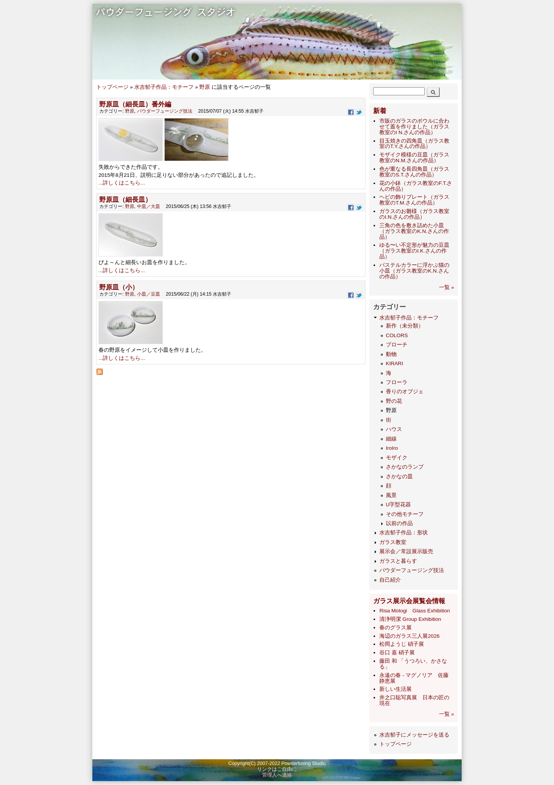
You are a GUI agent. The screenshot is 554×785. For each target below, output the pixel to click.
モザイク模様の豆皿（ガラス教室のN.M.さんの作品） (414, 157)
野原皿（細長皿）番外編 (135, 104)
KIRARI (394, 363)
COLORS (397, 335)
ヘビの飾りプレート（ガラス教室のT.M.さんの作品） (414, 200)
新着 (379, 111)
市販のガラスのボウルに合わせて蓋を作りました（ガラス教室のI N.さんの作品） (414, 126)
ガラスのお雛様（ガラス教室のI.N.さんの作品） (414, 214)
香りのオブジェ (405, 391)
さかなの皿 (399, 476)
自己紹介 (390, 580)
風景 (391, 495)
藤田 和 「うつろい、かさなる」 (413, 664)
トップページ (112, 87)
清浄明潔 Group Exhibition (410, 619)
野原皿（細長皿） (125, 199)
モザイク (396, 458)
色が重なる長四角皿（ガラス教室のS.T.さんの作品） (414, 172)
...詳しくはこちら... (121, 183)
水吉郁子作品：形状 (403, 533)
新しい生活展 (395, 689)
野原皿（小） (118, 287)
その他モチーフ (405, 514)
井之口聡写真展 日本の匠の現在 (414, 700)
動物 (391, 354)
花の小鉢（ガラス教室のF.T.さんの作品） (415, 186)
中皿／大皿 (148, 206)
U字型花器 (398, 504)
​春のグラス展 (395, 627)
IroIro (392, 448)
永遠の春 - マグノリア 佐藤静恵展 (414, 678)
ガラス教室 (392, 542)
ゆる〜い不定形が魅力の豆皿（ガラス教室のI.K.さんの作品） (414, 250)
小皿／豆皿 (148, 294)
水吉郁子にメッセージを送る (414, 735)
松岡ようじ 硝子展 (401, 644)
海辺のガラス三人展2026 (409, 636)
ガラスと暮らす (398, 561)
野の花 (394, 401)
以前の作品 (399, 523)
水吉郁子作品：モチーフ (164, 87)
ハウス (394, 429)
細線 (391, 439)
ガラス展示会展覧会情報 (409, 601)
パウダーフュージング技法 (164, 111)
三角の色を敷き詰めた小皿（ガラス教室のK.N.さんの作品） (414, 231)
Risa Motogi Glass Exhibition (414, 611)
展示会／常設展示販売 (406, 551)
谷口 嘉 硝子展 (397, 652)
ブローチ (396, 345)
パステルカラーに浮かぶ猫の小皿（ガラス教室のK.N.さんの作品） (414, 270)
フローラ (396, 382)
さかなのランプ (405, 467)
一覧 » (446, 287)
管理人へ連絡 (277, 775)
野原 (204, 87)
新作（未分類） (405, 326)
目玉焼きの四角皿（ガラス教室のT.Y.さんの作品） (414, 144)
